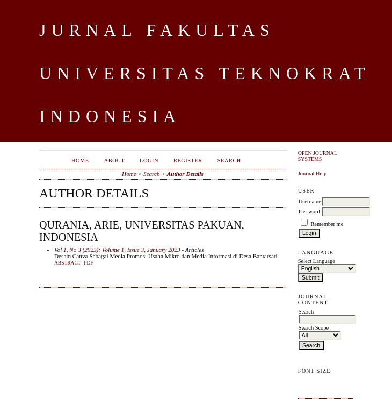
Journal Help (312, 173)
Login (149, 160)
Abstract (67, 263)
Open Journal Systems (317, 156)
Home (80, 160)
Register (187, 160)
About (114, 160)
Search (229, 160)
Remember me (326, 224)
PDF (88, 263)
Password (309, 212)
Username (310, 201)
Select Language (316, 261)
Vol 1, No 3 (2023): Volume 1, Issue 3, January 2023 (117, 249)
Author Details (185, 173)
